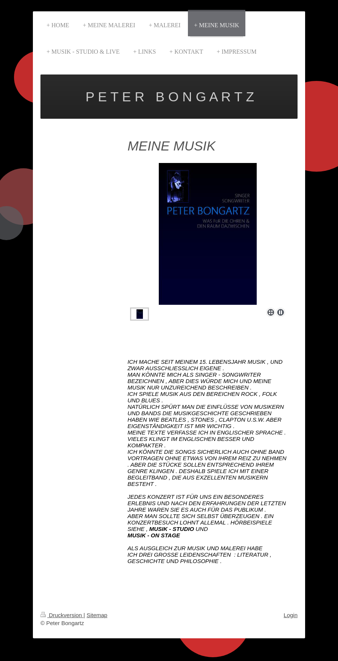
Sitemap (97, 615)
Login (291, 615)
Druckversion (62, 615)
